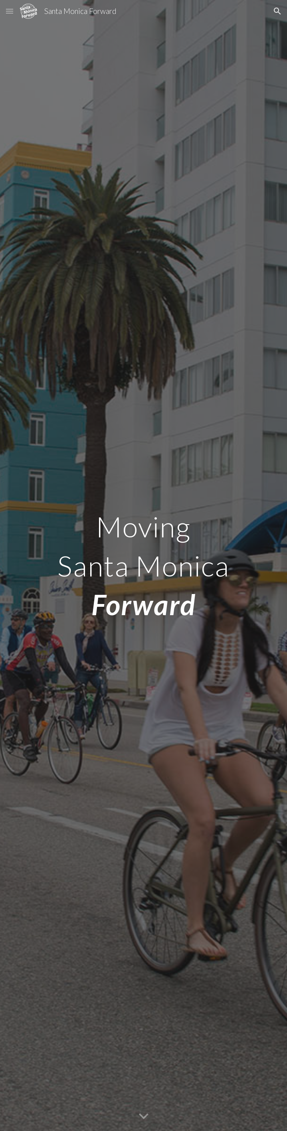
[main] (143, 565)
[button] (9, 11)
